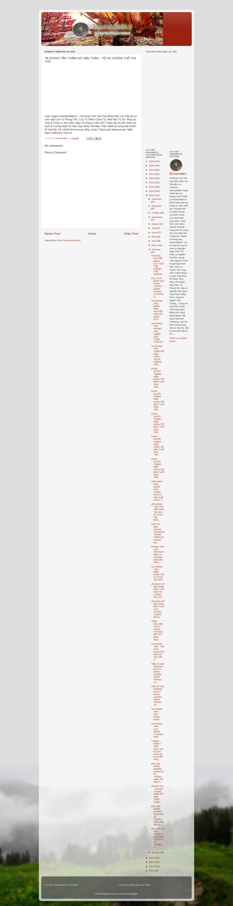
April (154, 241)
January (156, 852)
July (154, 228)
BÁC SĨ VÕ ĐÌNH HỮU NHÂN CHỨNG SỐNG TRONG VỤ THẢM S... (157, 287)
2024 (152, 170)
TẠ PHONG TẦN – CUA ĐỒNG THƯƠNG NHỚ (157, 730)
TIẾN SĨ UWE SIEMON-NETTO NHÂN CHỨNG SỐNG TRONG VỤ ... (157, 673)
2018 (152, 195)
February (156, 249)
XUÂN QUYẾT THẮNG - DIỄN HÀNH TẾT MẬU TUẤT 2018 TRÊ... (158, 377)
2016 (152, 862)
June (154, 232)
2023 (152, 174)
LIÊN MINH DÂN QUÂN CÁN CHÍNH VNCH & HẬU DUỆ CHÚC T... (157, 490)
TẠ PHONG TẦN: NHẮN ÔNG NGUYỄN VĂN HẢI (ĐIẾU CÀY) (157, 310)
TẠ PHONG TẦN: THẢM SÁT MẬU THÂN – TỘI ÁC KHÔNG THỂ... (158, 355)
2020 (152, 187)
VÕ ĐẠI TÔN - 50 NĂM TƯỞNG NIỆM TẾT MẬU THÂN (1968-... (157, 794)
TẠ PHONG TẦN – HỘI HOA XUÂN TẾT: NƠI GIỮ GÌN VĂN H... (158, 652)
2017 (152, 858)
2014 (152, 870)
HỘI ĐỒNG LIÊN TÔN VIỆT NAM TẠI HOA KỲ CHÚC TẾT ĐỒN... (157, 512)
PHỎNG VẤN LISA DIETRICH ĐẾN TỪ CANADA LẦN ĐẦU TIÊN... (157, 555)
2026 (152, 161)
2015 (152, 866)
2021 (152, 182)
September (157, 217)
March (155, 245)
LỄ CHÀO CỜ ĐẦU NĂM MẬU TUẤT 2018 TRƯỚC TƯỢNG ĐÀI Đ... (158, 609)
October (156, 213)
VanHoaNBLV (180, 174)
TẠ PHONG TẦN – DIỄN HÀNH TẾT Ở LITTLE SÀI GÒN (157, 573)
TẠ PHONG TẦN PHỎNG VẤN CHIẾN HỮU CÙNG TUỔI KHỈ (157, 332)
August (155, 224)
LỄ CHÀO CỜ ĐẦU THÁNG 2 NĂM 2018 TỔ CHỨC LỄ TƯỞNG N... (158, 838)
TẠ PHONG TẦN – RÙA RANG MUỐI (157, 714)
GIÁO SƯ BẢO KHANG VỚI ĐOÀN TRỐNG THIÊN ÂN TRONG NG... (157, 533)
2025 (152, 165)
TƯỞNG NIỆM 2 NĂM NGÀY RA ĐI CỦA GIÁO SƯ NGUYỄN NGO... (157, 750)
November (157, 206)
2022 (152, 178)
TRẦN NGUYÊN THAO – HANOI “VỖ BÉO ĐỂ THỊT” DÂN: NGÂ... (157, 630)
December (157, 199)
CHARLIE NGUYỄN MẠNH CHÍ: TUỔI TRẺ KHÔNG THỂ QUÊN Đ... (157, 265)
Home (92, 233)
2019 (152, 191)
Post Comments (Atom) (69, 240)
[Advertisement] (155, 123)
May (154, 236)
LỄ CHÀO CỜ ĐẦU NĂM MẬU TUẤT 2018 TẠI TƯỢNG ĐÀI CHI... (158, 590)
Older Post (131, 233)
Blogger (134, 894)
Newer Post (52, 233)
